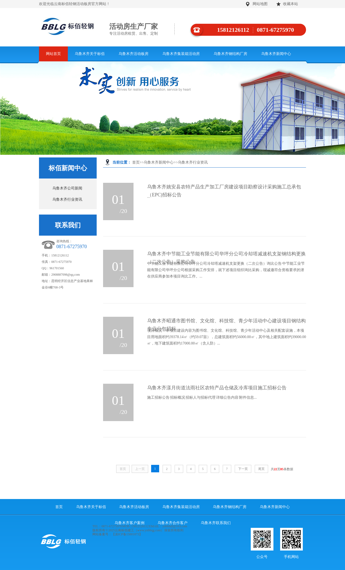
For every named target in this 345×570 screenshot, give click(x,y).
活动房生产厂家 (142, 29)
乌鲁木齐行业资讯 (193, 162)
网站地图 (260, 4)
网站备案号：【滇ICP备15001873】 (117, 534)
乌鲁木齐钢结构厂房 (230, 54)
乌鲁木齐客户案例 (129, 523)
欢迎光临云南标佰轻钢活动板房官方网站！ (74, 4)
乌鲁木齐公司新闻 (67, 188)
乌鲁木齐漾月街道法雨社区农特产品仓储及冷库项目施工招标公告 (217, 387)
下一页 (243, 469)
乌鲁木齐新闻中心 (276, 54)
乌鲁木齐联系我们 (216, 523)
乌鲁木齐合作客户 (172, 523)
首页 (136, 162)
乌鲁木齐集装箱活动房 (181, 54)
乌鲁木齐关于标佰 (90, 54)
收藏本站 (290, 4)
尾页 (261, 469)
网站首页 (53, 54)
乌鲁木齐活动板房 (133, 54)
